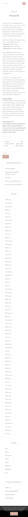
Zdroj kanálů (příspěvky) (11, 491)
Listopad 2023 (8, 275)
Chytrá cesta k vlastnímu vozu (13, 181)
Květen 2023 (8, 296)
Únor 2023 (7, 306)
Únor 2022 (7, 337)
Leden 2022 (8, 340)
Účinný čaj (8, 177)
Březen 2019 (8, 392)
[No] (26, 511)
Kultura (7, 452)
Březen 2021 (8, 361)
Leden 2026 (8, 199)
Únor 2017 (7, 433)
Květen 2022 (8, 327)
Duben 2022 (8, 330)
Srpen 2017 (8, 420)
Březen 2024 (8, 265)
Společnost (8, 466)
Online (7, 459)
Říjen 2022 (7, 316)
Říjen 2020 (8, 368)
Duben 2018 (8, 402)
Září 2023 (7, 282)
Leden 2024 (8, 268)
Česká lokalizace (9, 498)
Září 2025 (7, 213)
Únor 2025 (7, 234)
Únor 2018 (8, 406)
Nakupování (8, 455)
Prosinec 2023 (8, 272)
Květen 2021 (8, 354)
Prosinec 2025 (8, 203)
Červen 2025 (8, 223)
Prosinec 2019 (8, 375)
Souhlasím (14, 513)
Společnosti (8, 469)
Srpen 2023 (8, 285)
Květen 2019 (8, 389)
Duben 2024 (8, 261)
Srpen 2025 (8, 217)
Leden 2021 (8, 365)
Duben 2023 (8, 299)
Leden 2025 (8, 237)
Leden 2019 (8, 395)
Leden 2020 (8, 371)
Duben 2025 (8, 227)
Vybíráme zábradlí (10, 168)
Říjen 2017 (7, 416)
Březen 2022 (8, 334)
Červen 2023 (8, 292)
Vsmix (6, 3)
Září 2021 (7, 351)
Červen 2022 (8, 323)
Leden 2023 (8, 309)
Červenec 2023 (8, 289)
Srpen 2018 (8, 399)
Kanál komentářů (9, 494)
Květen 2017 (8, 430)
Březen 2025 (8, 230)
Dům (6, 448)
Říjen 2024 (8, 248)
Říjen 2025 (7, 210)
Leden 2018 (8, 409)
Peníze (6, 462)
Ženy (6, 472)
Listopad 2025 (8, 206)
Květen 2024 (8, 258)
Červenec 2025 (8, 220)
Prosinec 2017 (8, 413)
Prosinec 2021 (8, 344)
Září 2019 (7, 382)
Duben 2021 (8, 358)
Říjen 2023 (7, 278)
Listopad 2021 (8, 347)
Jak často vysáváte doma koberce (13, 184)
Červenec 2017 (8, 423)
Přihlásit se (8, 487)
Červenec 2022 (8, 320)
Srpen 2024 (8, 251)
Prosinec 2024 (8, 241)
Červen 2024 (8, 254)
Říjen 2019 (7, 378)
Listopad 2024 (8, 244)
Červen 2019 (8, 385)
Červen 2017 (8, 426)
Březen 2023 (8, 303)
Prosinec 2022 (8, 313)
